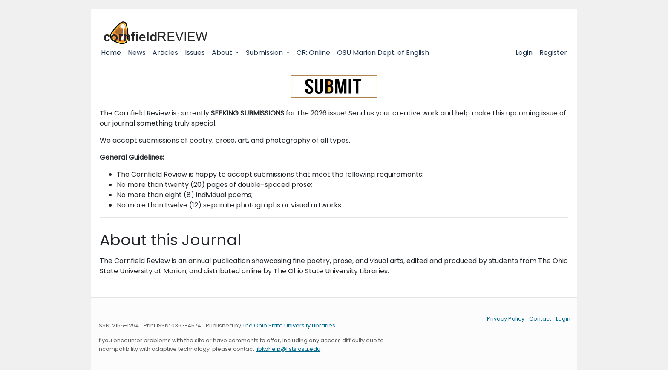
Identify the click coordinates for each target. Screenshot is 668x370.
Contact (540, 318)
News (137, 52)
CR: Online (313, 52)
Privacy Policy (505, 318)
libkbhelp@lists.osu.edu (288, 349)
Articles (165, 52)
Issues (195, 52)
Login (524, 52)
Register (553, 52)
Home (111, 52)
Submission (265, 52)
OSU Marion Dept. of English (383, 52)
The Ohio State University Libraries (288, 325)
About (223, 52)
